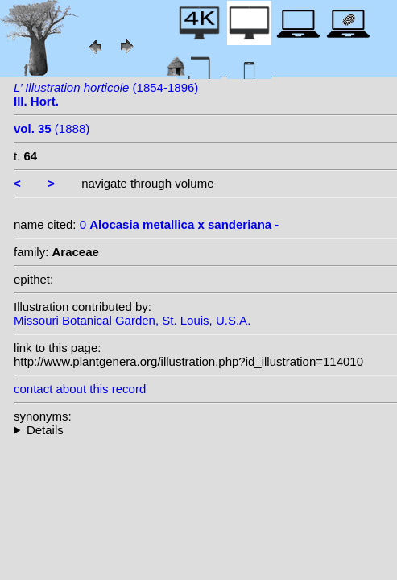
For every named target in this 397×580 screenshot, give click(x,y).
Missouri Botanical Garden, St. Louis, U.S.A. (132, 320)
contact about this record (80, 389)
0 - (179, 224)
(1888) (51, 128)
